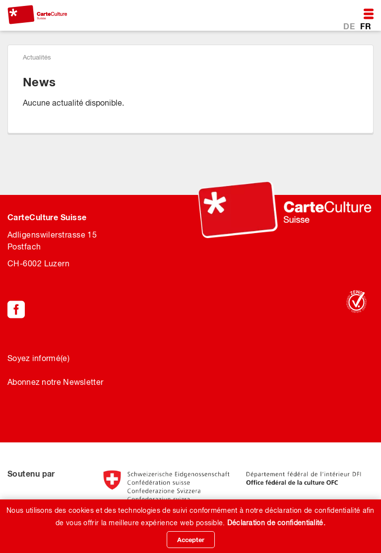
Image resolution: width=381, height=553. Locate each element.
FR (365, 26)
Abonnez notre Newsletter (55, 381)
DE (350, 26)
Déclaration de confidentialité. (276, 523)
